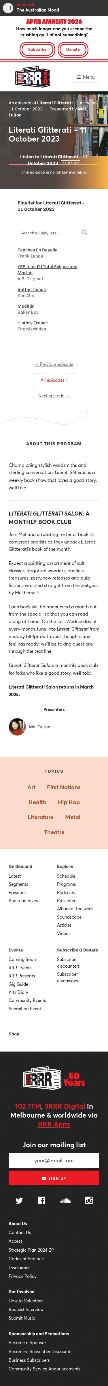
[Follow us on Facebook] (41, 1201)
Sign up (54, 1178)
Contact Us (20, 1232)
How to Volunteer (26, 1301)
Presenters (67, 900)
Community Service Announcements (45, 1369)
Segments (18, 884)
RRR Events (20, 968)
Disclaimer (19, 1267)
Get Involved (22, 1291)
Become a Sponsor (27, 1342)
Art (31, 787)
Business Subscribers (29, 1360)
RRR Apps (54, 1124)
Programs (66, 884)
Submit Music (22, 1318)
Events (16, 950)
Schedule (66, 876)
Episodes (17, 892)
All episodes (54, 380)
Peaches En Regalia (38, 250)
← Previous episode (54, 364)
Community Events (27, 1000)
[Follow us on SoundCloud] (65, 1201)
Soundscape (69, 917)
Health (37, 802)
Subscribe (37, 49)
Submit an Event (25, 1008)
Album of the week (75, 908)
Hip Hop (69, 802)
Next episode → (54, 395)
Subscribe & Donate (77, 950)
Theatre (54, 832)
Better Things (32, 289)
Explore (65, 866)
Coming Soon (22, 959)
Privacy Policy (23, 1276)
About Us (18, 1223)
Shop (14, 1034)
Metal (72, 817)
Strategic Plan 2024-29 (31, 1250)
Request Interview (26, 1309)
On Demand (20, 866)
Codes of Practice (26, 1258)
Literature (41, 817)
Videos (64, 933)
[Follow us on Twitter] (19, 1201)
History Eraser (33, 323)
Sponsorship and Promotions (39, 1333)
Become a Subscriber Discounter (41, 1351)
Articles (64, 925)
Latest (15, 876)
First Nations (64, 787)
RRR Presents (22, 976)
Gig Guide (18, 984)
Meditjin (26, 306)
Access (15, 1241)
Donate (73, 49)
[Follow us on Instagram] (89, 1201)
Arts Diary (18, 992)
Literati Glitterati (55, 103)
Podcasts (66, 892)
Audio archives (23, 900)
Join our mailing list (54, 1144)
